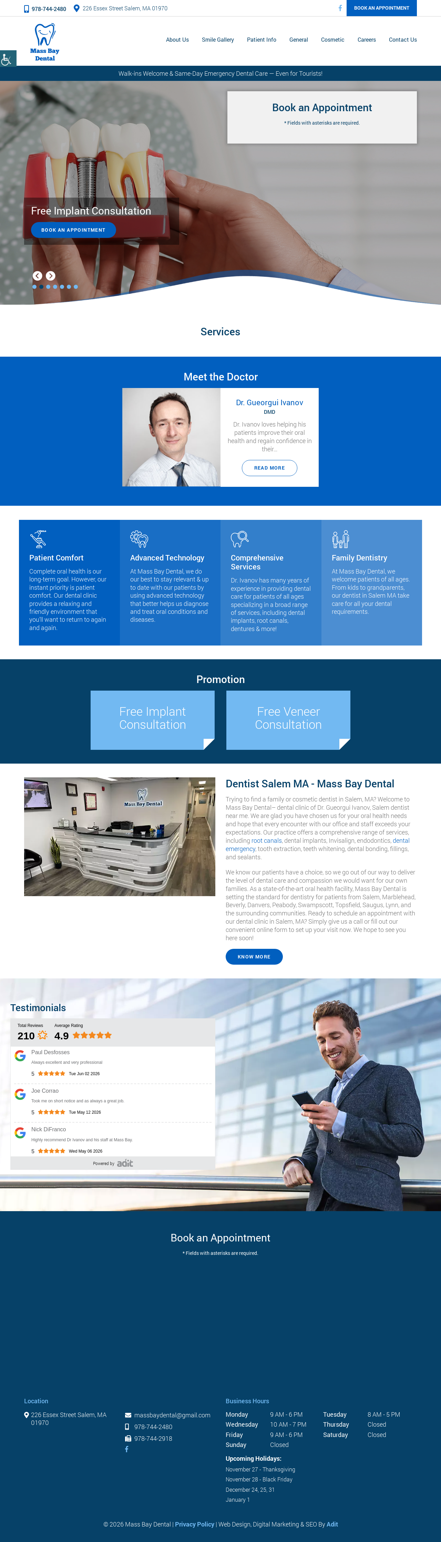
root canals (267, 840)
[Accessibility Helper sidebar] (8, 58)
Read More (269, 467)
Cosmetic (333, 39)
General (298, 39)
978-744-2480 (45, 8)
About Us (177, 39)
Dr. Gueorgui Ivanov (269, 402)
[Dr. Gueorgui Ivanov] (171, 437)
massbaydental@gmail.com (168, 1415)
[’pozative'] (125, 1163)
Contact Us (403, 39)
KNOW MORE (254, 956)
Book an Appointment (381, 7)
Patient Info (261, 39)
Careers (367, 39)
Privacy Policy (194, 1524)
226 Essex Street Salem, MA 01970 (120, 8)
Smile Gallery (218, 39)
